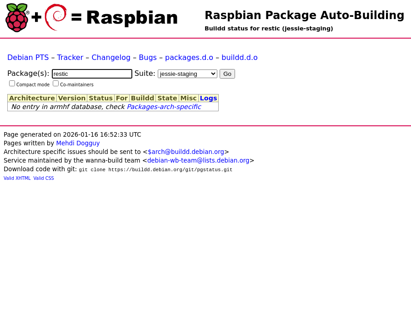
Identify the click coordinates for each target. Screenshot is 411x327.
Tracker (70, 57)
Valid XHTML (17, 178)
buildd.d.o (239, 57)
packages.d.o (189, 57)
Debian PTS (28, 57)
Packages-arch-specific (163, 106)
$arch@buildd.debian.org (186, 152)
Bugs (148, 57)
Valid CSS (44, 178)
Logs (208, 98)
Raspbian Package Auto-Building (305, 15)
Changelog (110, 57)
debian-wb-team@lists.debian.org (198, 160)
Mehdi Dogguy (78, 143)
